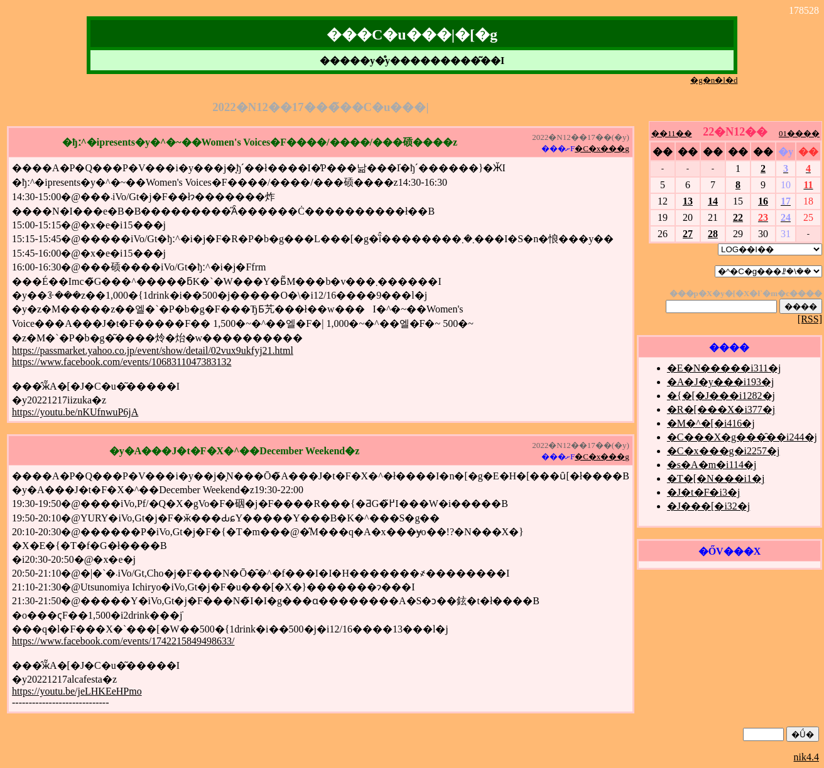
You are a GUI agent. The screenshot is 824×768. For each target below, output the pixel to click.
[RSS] (810, 319)
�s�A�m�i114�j (712, 464)
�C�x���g (602, 148)
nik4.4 (806, 757)
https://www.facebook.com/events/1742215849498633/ (123, 641)
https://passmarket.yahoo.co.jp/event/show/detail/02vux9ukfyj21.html (152, 350)
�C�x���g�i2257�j (723, 450)
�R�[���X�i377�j (721, 409)
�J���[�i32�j (708, 506)
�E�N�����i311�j (724, 368)
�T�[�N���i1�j (716, 478)
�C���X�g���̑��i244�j (742, 437)
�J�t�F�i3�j (703, 492)
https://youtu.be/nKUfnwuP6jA (75, 412)
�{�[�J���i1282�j (721, 395)
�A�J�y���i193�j (720, 381)
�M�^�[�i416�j (711, 423)
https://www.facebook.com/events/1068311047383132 (121, 361)
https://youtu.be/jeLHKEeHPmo (77, 691)
